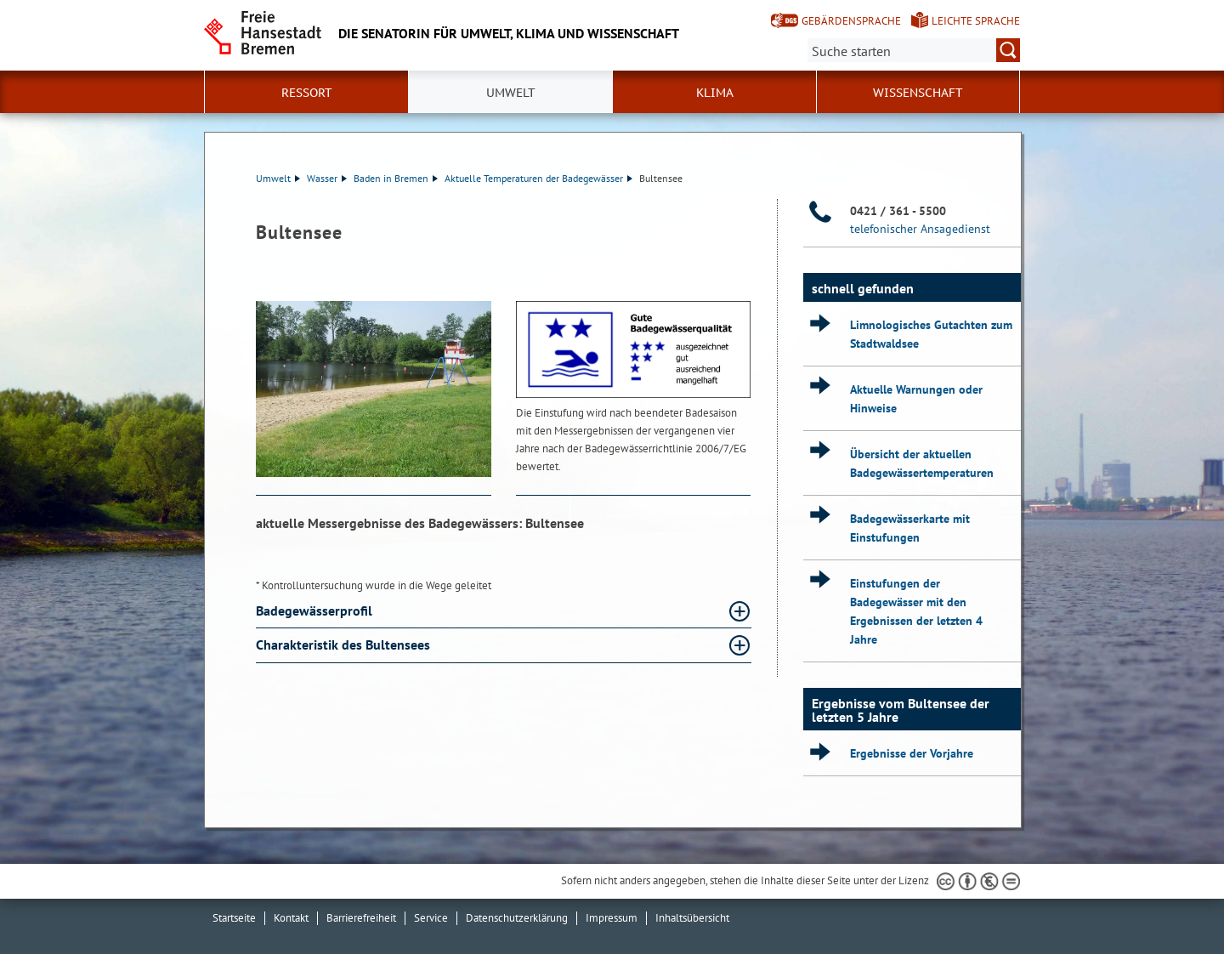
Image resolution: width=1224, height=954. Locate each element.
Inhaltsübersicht (692, 918)
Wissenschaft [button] (918, 92)
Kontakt (291, 918)
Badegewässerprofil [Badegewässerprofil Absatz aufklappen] (316, 610)
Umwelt (278, 178)
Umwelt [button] (511, 92)
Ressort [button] (306, 92)
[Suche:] (914, 50)
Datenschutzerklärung (517, 918)
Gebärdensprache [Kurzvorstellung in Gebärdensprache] (851, 21)
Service (431, 918)
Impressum (612, 918)
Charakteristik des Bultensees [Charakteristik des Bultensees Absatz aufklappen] (345, 644)
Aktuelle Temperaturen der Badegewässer (538, 178)
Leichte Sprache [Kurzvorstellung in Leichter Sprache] (976, 21)
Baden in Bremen (396, 178)
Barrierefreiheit (361, 918)
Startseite (234, 918)
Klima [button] (715, 92)
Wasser (327, 178)
